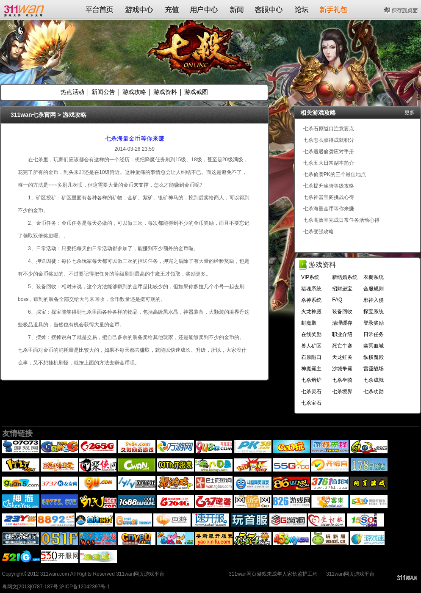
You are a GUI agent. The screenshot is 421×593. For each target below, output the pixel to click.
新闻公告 (103, 91)
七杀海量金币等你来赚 (134, 138)
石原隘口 (311, 357)
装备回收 (342, 311)
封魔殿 (308, 323)
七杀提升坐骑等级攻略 (328, 186)
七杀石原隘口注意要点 (328, 129)
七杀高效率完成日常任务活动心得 (341, 220)
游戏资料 (165, 91)
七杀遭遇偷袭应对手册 (328, 151)
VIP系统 (310, 277)
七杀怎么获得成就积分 (328, 140)
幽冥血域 (373, 346)
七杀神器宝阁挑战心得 (328, 197)
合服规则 (373, 289)
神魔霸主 (311, 369)
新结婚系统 (344, 277)
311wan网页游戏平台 (350, 574)
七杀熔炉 (311, 380)
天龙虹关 (342, 357)
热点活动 (72, 91)
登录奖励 (373, 323)
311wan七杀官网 (33, 114)
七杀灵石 (311, 391)
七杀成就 (373, 380)
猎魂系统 (311, 289)
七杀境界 (342, 391)
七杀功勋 (373, 391)
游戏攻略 (134, 91)
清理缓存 (342, 323)
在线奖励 (311, 334)
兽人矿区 (311, 346)
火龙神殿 (311, 311)
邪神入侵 (373, 300)
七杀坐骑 (342, 380)
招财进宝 (342, 289)
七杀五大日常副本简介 (328, 163)
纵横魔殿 (373, 357)
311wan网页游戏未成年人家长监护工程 (273, 574)
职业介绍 (342, 334)
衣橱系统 (373, 277)
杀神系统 (311, 300)
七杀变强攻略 (318, 231)
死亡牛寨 (342, 346)
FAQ (337, 300)
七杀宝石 (311, 403)
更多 (409, 113)
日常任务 (373, 334)
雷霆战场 (373, 369)
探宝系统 (373, 311)
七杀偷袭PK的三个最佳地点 (334, 174)
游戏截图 (196, 91)
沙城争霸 (342, 369)
